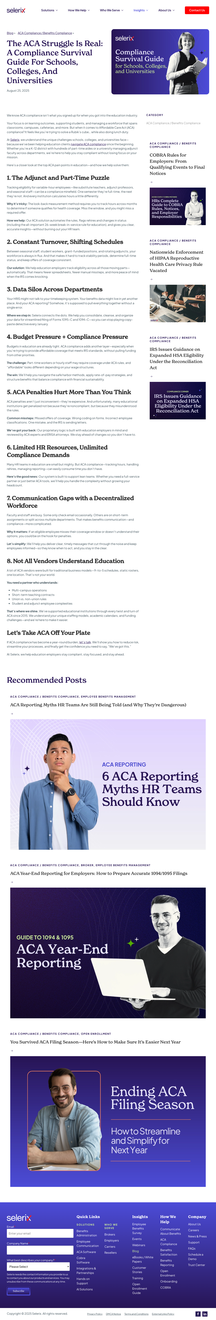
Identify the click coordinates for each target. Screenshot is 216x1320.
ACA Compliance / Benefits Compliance (173, 123)
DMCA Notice (113, 1313)
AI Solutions (85, 1289)
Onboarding (168, 1281)
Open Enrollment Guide (139, 1288)
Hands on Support (83, 1281)
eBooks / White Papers (142, 1259)
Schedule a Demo (195, 1257)
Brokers (109, 1234)
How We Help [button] (79, 10)
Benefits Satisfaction (168, 1252)
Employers (111, 1240)
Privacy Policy (95, 1313)
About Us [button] (166, 10)
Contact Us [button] (197, 10)
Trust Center (196, 1265)
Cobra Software (83, 1260)
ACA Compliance (168, 1242)
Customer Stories (139, 1270)
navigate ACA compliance (88, 144)
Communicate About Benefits (170, 1231)
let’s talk (85, 642)
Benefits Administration (87, 1233)
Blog (135, 1251)
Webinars (138, 1245)
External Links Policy (163, 1313)
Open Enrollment (167, 1273)
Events (137, 1239)
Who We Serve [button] (111, 10)
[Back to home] (16, 10)
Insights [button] (141, 10)
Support (194, 1242)
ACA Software (86, 1252)
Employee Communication (87, 1243)
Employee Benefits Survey (139, 1228)
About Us (194, 1224)
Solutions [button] (49, 10)
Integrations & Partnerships (86, 1270)
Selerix (14, 140)
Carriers (109, 1246)
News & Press (197, 1236)
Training (137, 1278)
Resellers (110, 1252)
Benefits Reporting (167, 1262)
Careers (193, 1230)
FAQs (191, 1248)
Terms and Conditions (136, 1313)
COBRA (165, 1287)
